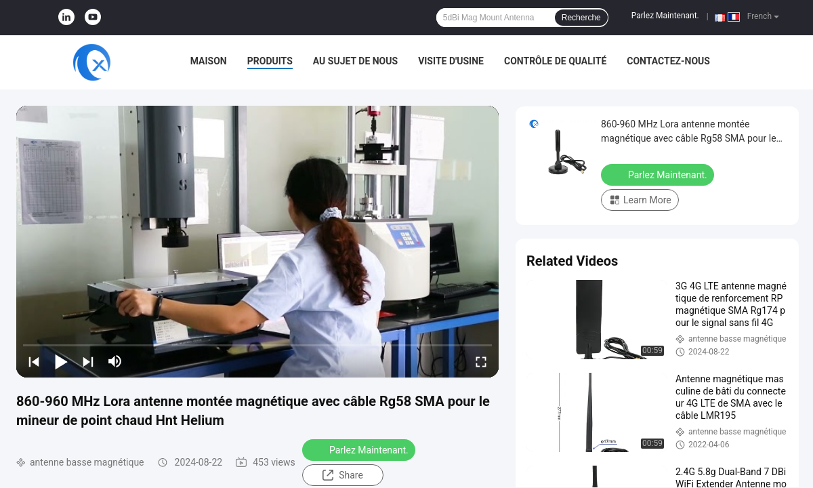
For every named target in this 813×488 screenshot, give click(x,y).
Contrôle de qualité (555, 61)
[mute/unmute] (115, 361)
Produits (270, 61)
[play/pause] (61, 361)
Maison (208, 61)
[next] (88, 361)
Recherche (581, 17)
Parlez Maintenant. (665, 15)
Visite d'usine (451, 61)
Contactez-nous (668, 61)
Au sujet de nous (355, 61)
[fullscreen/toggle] (481, 361)
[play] (257, 241)
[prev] (33, 361)
